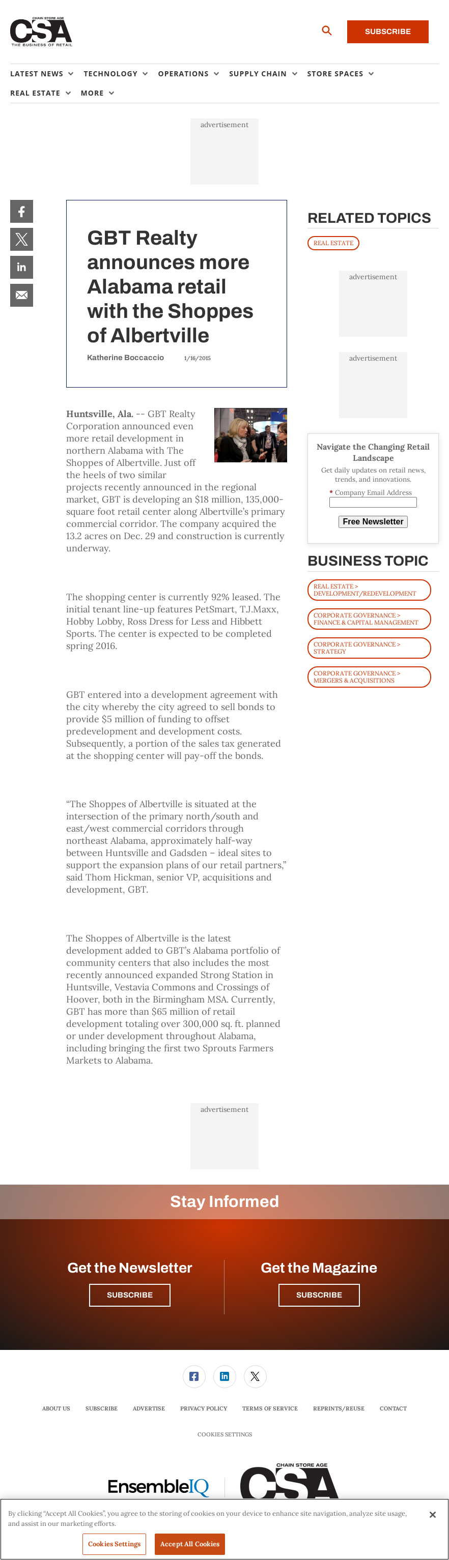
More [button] (92, 93)
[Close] (433, 1515)
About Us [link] (56, 1408)
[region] (224, 1529)
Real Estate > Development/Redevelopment (365, 589)
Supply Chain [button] (258, 73)
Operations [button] (183, 73)
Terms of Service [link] (270, 1408)
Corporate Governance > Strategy (357, 647)
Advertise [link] (149, 1408)
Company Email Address (370, 492)
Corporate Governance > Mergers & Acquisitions (357, 676)
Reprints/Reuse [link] (338, 1408)
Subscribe (388, 31)
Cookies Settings (225, 1434)
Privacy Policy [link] (203, 1408)
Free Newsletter (373, 521)
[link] (21, 211)
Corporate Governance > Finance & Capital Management (366, 618)
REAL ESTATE (333, 243)
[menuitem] (46, 73)
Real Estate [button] (35, 93)
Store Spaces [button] (335, 73)
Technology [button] (110, 73)
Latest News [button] (36, 73)
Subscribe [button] (130, 1295)
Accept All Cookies (189, 1544)
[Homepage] (41, 32)
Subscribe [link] (102, 1408)
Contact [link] (393, 1408)
